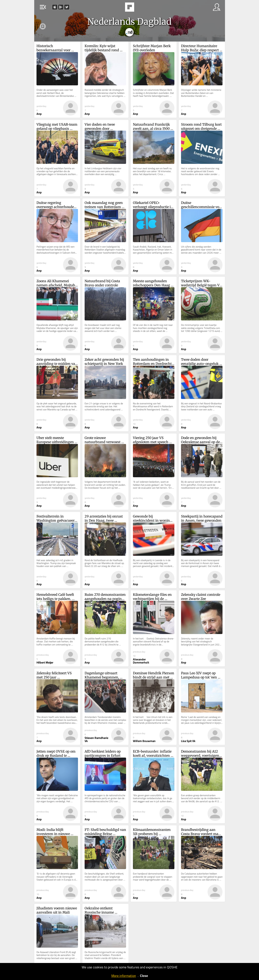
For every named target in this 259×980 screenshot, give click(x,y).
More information (123, 976)
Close (144, 976)
